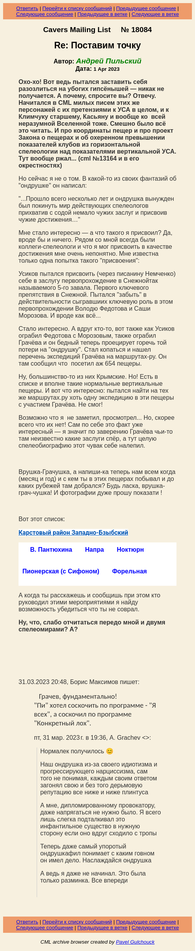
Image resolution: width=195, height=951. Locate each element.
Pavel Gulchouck (135, 942)
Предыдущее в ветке (102, 14)
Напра (94, 549)
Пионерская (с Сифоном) (60, 571)
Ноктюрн (130, 549)
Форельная (129, 571)
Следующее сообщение (44, 14)
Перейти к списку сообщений (77, 8)
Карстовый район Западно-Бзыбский (73, 532)
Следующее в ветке (155, 14)
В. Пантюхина (51, 549)
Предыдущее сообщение (146, 8)
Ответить (27, 8)
